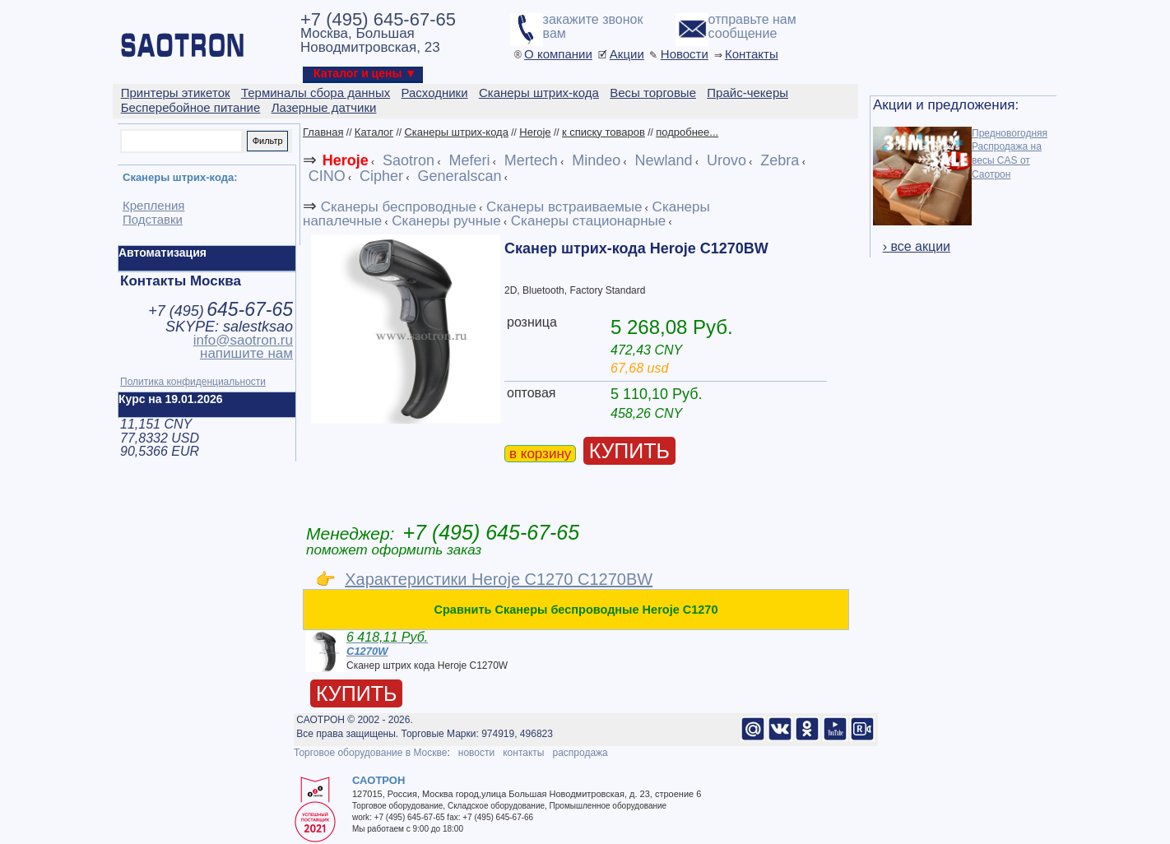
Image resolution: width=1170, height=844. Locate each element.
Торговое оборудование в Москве (370, 752)
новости (476, 752)
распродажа (579, 752)
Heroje (534, 132)
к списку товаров (603, 132)
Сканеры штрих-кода (456, 132)
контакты (523, 752)
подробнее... (687, 132)
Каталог (374, 132)
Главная (323, 132)
